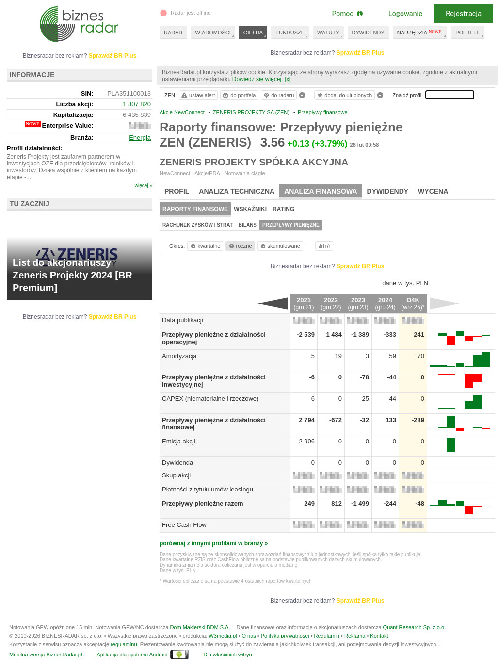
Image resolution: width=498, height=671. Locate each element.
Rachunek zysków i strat (197, 225)
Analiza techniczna (236, 191)
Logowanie (405, 13)
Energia (140, 137)
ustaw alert (197, 95)
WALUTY (328, 32)
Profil (176, 191)
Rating (283, 209)
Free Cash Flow (184, 524)
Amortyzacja (179, 356)
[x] (288, 79)
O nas (248, 635)
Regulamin (326, 635)
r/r (323, 246)
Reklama (354, 635)
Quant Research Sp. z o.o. (414, 627)
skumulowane (279, 246)
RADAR (173, 32)
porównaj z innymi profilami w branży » (214, 543)
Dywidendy (388, 191)
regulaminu (124, 644)
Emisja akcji (178, 441)
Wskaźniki (250, 209)
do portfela (239, 95)
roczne (239, 246)
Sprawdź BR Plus (361, 52)
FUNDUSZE (290, 32)
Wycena (433, 191)
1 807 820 (137, 104)
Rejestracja (464, 13)
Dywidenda (177, 462)
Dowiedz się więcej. (257, 79)
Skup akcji (176, 475)
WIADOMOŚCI (213, 32)
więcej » (143, 185)
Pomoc (347, 13)
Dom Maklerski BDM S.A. (200, 627)
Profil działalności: (35, 148)
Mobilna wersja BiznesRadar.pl (45, 654)
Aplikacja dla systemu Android (131, 654)
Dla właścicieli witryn (227, 654)
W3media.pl (223, 635)
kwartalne (205, 246)
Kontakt (379, 635)
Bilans (248, 225)
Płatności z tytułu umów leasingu (207, 489)
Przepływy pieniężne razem (202, 503)
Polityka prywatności (285, 635)
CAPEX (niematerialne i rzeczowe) (210, 398)
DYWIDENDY (368, 32)
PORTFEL (467, 32)
